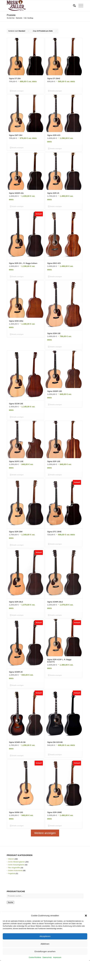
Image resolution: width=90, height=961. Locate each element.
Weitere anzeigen (45, 833)
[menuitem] (73, 5)
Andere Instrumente (15, 871)
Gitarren (11, 859)
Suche (10, 902)
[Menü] (79, 5)
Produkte (11, 15)
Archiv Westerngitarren (16, 862)
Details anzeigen (17, 91)
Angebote (11, 873)
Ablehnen (45, 953)
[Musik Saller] (37, 5)
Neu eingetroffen (14, 868)
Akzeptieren (45, 946)
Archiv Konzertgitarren (16, 865)
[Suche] (73, 5)
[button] (85, 925)
